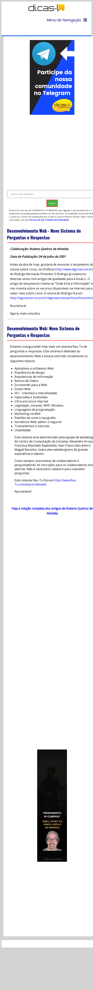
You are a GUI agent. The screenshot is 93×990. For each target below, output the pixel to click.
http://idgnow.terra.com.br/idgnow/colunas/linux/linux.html (51, 298)
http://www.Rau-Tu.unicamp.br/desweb (46, 482)
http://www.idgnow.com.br (74, 269)
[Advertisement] (47, 151)
